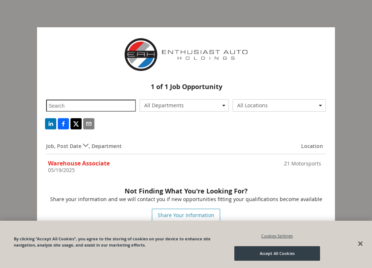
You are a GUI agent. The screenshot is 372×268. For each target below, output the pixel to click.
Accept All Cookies (277, 253)
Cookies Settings (277, 236)
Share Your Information (186, 215)
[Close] (360, 244)
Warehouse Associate (79, 163)
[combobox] (184, 105)
